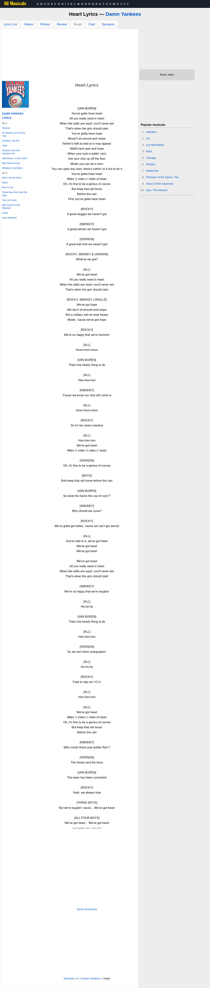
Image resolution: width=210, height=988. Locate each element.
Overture (6, 128)
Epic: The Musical (156, 190)
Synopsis (108, 24)
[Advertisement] (69, 56)
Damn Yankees (123, 14)
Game (5, 182)
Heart (4, 145)
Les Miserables (155, 144)
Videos (28, 24)
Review (62, 24)
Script (77, 24)
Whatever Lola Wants (12, 168)
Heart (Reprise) (9, 218)
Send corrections (87, 909)
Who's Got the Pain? (12, 178)
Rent (149, 151)
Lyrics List (10, 24)
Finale (5, 213)
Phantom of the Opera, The (162, 177)
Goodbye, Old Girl (10, 141)
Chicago (151, 157)
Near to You (7, 187)
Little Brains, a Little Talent (14, 158)
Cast (92, 24)
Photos (45, 24)
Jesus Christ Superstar (159, 183)
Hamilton (151, 131)
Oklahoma (152, 170)
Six (148, 138)
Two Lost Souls (9, 200)
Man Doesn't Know (11, 163)
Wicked (150, 164)
